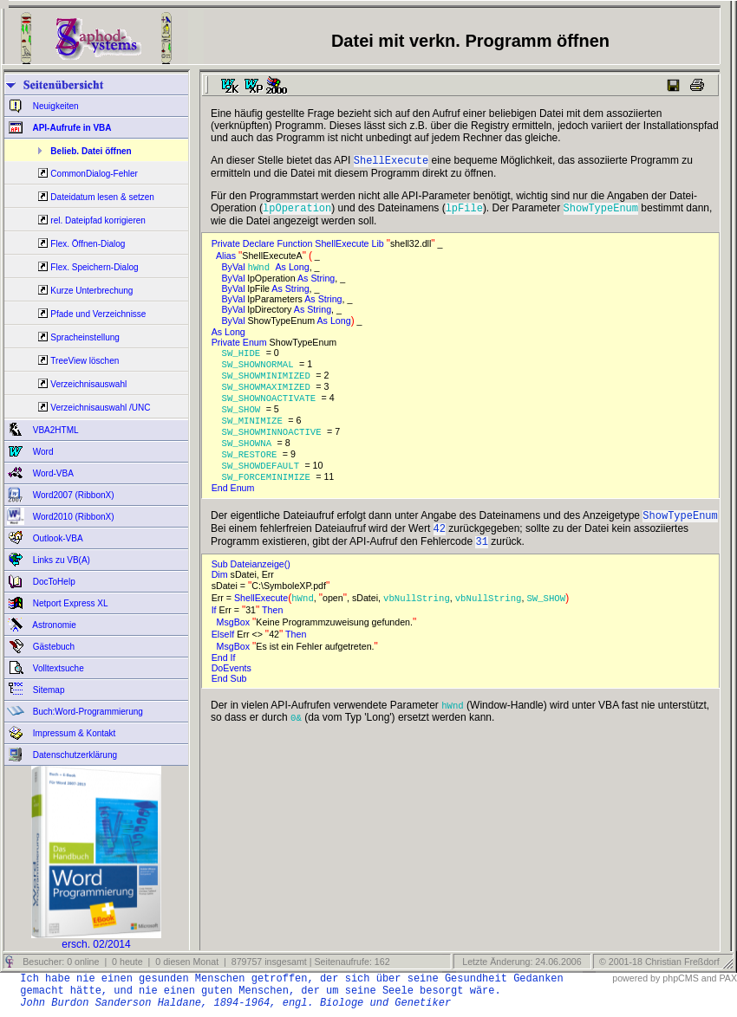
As (282, 271)
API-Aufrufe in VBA (71, 128)
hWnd (262, 271)
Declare (260, 247)
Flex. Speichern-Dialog (94, 267)
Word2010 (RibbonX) (72, 516)
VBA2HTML (54, 430)
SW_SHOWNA (249, 455)
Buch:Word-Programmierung (86, 711)
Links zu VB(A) (60, 560)
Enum (256, 346)
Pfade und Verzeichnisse (98, 314)
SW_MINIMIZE (255, 430)
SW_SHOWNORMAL (261, 370)
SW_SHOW (244, 418)
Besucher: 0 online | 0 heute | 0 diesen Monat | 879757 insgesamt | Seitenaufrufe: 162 (204, 961)
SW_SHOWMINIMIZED (269, 382)
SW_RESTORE (252, 467)
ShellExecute (343, 247)
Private (227, 247)
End (221, 502)
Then (273, 630)
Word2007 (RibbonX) (72, 495)
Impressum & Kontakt (72, 733)
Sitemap (47, 690)
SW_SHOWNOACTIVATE (272, 406)
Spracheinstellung (85, 337)
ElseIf (225, 654)
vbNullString (416, 618)
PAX (728, 978)
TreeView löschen (84, 361)
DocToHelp (52, 581)
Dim (221, 594)
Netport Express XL (69, 603)
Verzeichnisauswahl (88, 384)
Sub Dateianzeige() (254, 584)
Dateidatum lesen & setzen (102, 197)
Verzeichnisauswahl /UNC (100, 407)
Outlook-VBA (56, 538)
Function (296, 247)
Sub (240, 698)
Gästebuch (52, 646)
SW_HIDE (244, 358)
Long (299, 271)
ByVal (235, 271)
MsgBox (234, 642)
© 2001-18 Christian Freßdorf (659, 961)
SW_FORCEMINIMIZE (269, 491)
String (322, 282)
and (709, 978)
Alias (227, 259)
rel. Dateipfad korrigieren (98, 220)
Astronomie (53, 625)
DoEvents (233, 688)
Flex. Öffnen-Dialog (87, 244)
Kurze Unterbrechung (91, 290)
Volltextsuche (57, 668)
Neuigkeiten (54, 106)
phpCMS (680, 978)
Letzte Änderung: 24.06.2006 (520, 961)
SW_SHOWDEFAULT (263, 479)
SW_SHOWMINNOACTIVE (274, 443)
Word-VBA (52, 473)
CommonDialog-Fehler (94, 173)
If (215, 630)
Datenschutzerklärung (73, 755)
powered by (636, 978)
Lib (379, 247)
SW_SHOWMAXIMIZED (269, 394)
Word (42, 452)
